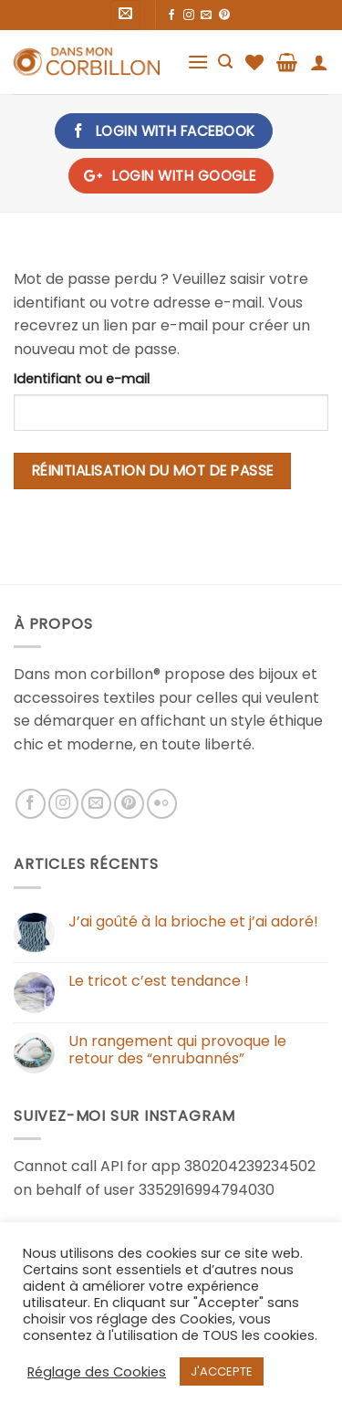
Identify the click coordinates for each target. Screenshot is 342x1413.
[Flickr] (162, 804)
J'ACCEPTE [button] (222, 1371)
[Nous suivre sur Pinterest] (224, 15)
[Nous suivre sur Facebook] (171, 15)
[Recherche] (225, 61)
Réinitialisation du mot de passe (153, 470)
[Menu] (198, 61)
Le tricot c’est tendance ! (158, 980)
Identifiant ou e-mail (82, 379)
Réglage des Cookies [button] (96, 1372)
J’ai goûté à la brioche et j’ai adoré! (193, 921)
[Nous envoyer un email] (206, 15)
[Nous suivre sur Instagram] (188, 15)
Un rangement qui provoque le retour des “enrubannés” (177, 1049)
